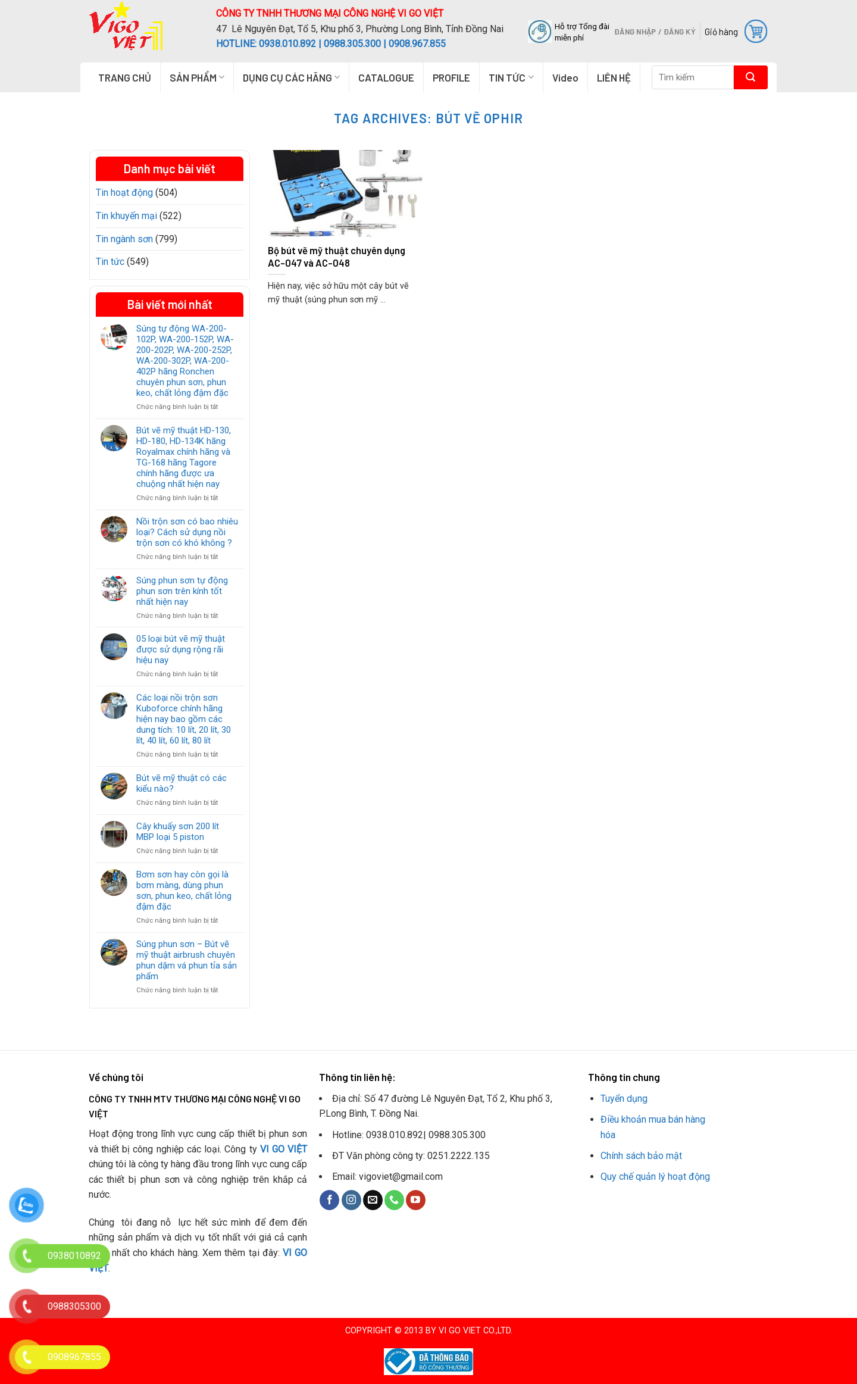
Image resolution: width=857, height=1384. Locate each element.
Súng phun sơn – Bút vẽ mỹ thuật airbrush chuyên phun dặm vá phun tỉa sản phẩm (186, 960)
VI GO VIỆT (284, 1149)
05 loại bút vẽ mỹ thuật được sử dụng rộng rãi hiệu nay (180, 649)
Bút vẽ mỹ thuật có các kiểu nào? (181, 783)
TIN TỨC (511, 77)
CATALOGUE (386, 77)
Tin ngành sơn (124, 239)
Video (565, 77)
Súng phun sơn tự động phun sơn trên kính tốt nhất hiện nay (182, 591)
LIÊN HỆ (614, 77)
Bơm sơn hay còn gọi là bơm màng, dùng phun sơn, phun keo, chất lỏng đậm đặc (184, 890)
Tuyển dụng (624, 1098)
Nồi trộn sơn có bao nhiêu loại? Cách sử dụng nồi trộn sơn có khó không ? (187, 532)
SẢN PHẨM (197, 77)
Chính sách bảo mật (641, 1155)
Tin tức (110, 261)
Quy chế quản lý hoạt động (655, 1176)
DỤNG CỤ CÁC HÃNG (291, 77)
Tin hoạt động (124, 192)
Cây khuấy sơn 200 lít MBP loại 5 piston (177, 831)
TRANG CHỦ (124, 77)
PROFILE (451, 77)
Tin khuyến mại (126, 215)
